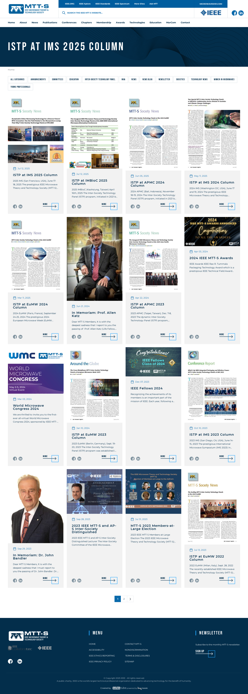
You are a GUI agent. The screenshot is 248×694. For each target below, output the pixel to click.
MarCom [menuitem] (171, 22)
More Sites (139, 4)
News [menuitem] (35, 22)
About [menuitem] (23, 22)
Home (11, 69)
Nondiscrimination (136, 650)
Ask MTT (153, 4)
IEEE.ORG (69, 4)
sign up (199, 651)
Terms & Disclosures (137, 655)
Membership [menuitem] (103, 22)
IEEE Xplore (85, 4)
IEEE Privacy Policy (100, 661)
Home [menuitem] (11, 22)
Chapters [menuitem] (86, 22)
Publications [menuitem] (50, 22)
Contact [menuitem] (185, 22)
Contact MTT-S (133, 644)
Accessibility (96, 650)
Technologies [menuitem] (137, 22)
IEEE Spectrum (122, 4)
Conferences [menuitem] (69, 22)
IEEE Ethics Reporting (102, 655)
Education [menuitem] (155, 22)
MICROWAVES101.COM (211, 4)
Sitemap (129, 661)
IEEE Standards (102, 4)
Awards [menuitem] (120, 22)
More (45, 204)
